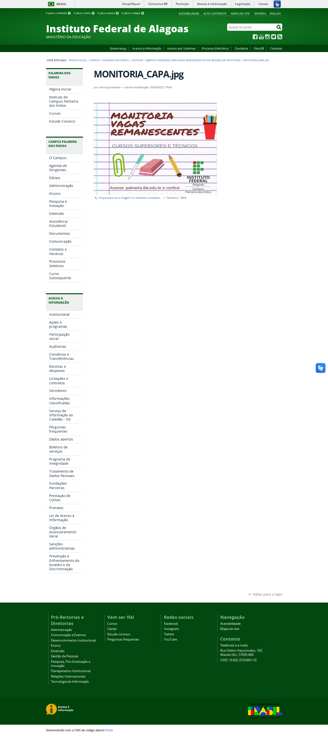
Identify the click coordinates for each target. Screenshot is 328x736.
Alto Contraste (214, 13)
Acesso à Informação (146, 48)
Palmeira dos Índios (115, 60)
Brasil (61, 4)
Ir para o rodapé (133, 13)
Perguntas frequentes (123, 639)
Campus (94, 60)
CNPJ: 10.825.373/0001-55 (238, 660)
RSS (279, 36)
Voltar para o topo (267, 594)
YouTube (261, 36)
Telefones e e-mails (234, 645)
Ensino (56, 646)
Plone (109, 730)
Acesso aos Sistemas (181, 48)
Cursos (112, 624)
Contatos (276, 48)
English (275, 13)
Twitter (273, 36)
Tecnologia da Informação (70, 682)
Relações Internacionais (68, 676)
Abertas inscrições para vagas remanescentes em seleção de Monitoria (193, 60)
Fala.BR (259, 48)
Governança (118, 48)
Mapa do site (240, 13)
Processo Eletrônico (215, 48)
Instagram (267, 36)
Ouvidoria (241, 48)
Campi (112, 629)
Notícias (137, 60)
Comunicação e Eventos (68, 635)
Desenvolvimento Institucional (73, 640)
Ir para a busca (108, 13)
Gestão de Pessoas (64, 656)
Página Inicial (78, 60)
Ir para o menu (84, 13)
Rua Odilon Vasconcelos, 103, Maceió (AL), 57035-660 (241, 652)
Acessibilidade (189, 13)
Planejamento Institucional (70, 671)
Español (260, 13)
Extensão (57, 651)
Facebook (255, 36)
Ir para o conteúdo (58, 13)
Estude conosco (118, 634)
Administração (61, 630)
